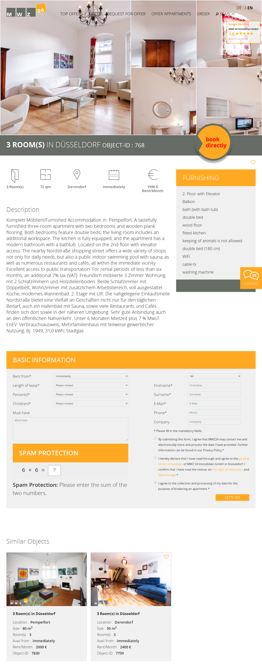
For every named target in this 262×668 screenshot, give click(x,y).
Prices (95, 13)
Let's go (232, 497)
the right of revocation (227, 469)
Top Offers (71, 13)
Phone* (160, 412)
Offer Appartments (171, 13)
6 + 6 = (33, 470)
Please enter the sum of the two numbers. (70, 489)
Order (203, 13)
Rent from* (22, 376)
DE (239, 7)
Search (225, 13)
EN (250, 7)
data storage (167, 475)
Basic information (44, 359)
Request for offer (126, 13)
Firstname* (163, 385)
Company (162, 421)
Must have (21, 412)
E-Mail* (160, 403)
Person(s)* (21, 394)
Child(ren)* (22, 403)
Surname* (162, 394)
